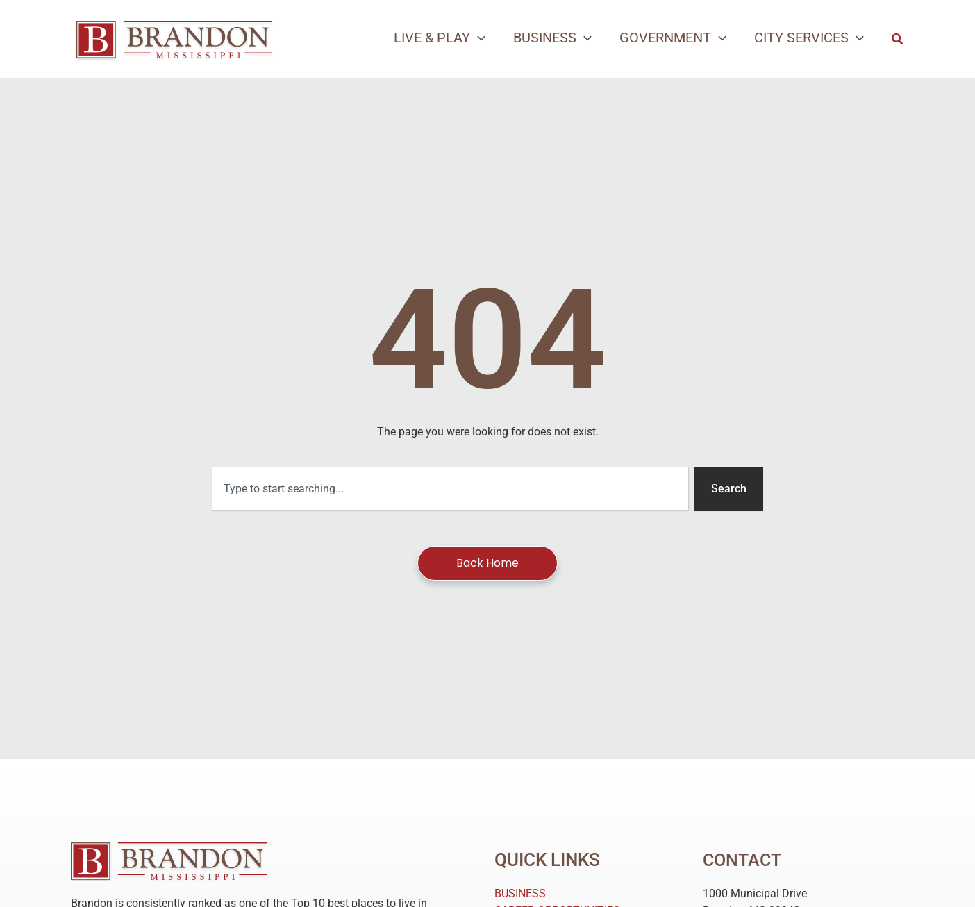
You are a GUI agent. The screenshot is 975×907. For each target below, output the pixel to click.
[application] (477, 37)
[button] (898, 39)
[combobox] (450, 489)
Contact (744, 859)
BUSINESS (520, 893)
